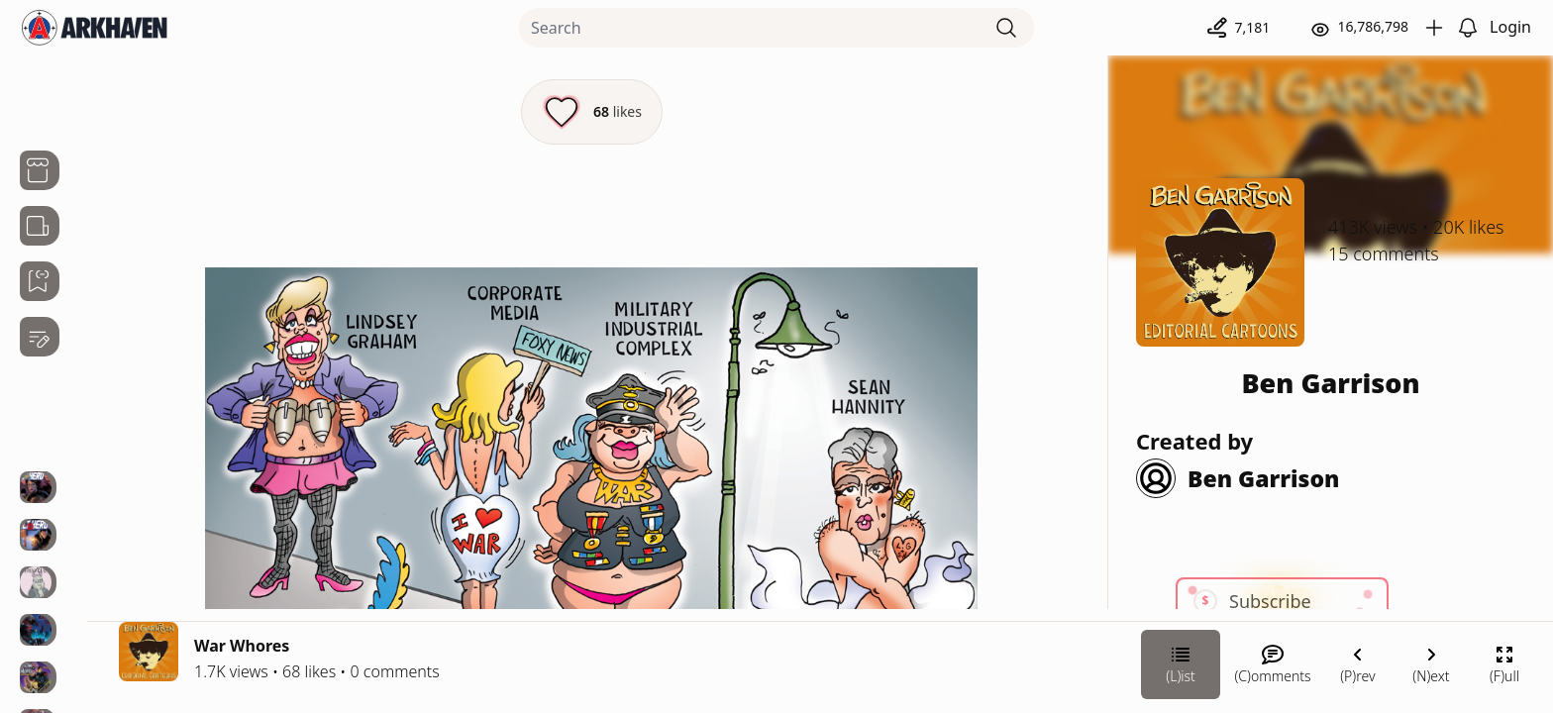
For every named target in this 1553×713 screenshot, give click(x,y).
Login (1510, 27)
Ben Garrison (1330, 382)
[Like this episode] (592, 112)
